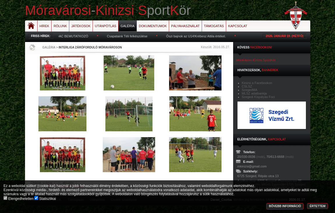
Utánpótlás (105, 26)
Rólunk (60, 26)
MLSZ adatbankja (254, 93)
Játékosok (81, 26)
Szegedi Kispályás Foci (258, 97)
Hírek (44, 26)
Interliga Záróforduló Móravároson (90, 47)
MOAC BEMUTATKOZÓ (73, 36)
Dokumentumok (153, 26)
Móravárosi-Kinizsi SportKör (256, 60)
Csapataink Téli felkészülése (129, 36)
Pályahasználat (185, 26)
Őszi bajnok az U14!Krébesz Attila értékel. (198, 36)
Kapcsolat (237, 26)
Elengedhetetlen (18, 199)
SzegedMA (250, 90)
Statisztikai (45, 199)
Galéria (127, 26)
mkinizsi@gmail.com (252, 166)
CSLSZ (247, 86)
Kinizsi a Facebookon (257, 83)
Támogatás (214, 26)
